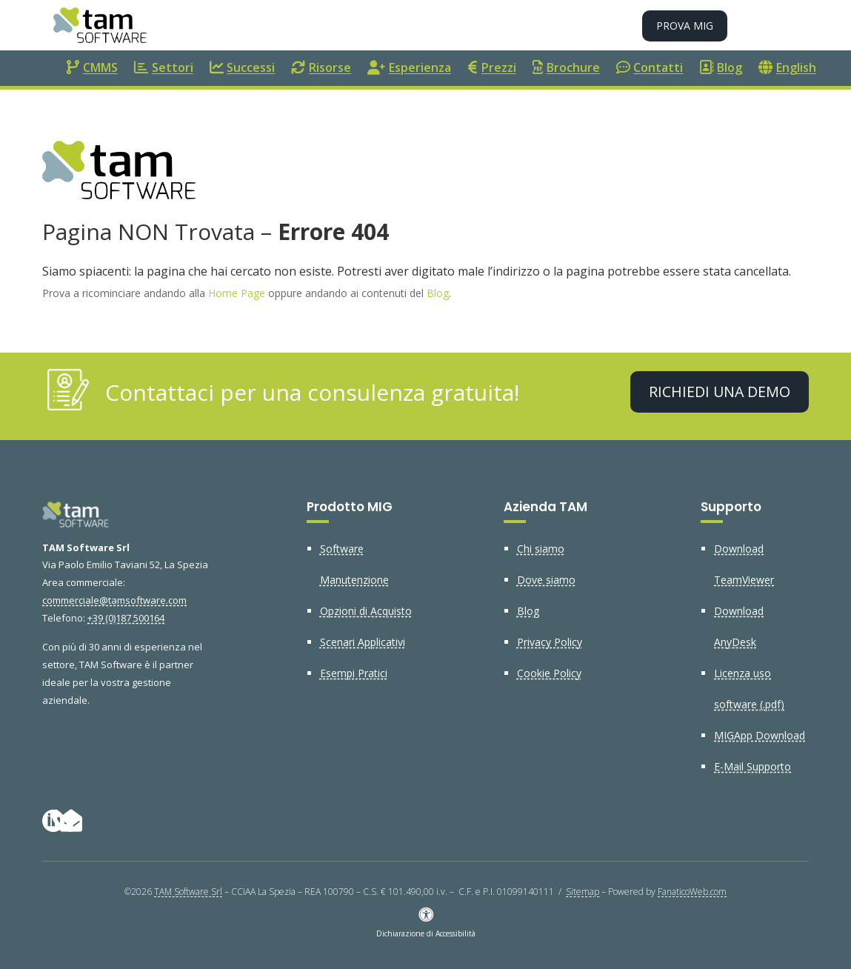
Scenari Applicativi (362, 642)
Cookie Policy (549, 673)
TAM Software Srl (188, 891)
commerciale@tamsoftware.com (114, 600)
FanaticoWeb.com (692, 891)
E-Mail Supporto (752, 766)
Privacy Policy (549, 642)
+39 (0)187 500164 (125, 618)
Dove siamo (546, 580)
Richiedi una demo (718, 392)
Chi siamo (540, 549)
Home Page (236, 293)
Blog (438, 293)
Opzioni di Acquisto (366, 611)
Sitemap (582, 891)
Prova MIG (684, 26)
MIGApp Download (759, 735)
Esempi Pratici (353, 673)
